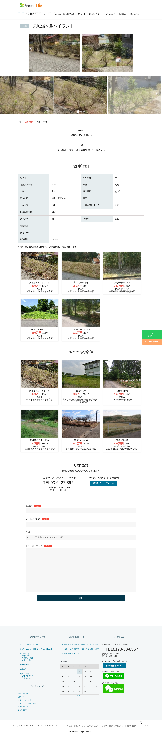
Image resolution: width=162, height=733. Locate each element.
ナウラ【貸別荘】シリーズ (34, 14)
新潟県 (90, 649)
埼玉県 (64, 649)
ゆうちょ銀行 (23, 710)
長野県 (64, 654)
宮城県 (70, 644)
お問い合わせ (134, 14)
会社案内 (122, 14)
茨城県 (82, 644)
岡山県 (76, 654)
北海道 (64, 644)
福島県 (76, 644)
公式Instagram (27, 678)
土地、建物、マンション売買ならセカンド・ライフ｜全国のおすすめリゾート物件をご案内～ (103, 726)
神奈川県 (83, 649)
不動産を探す (94, 14)
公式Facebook (23, 694)
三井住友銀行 (23, 707)
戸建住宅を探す (27, 658)
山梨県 (97, 649)
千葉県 (70, 649)
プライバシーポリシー (26, 700)
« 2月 (79, 695)
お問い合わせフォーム (103, 483)
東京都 (76, 649)
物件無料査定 (110, 14)
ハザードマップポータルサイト (29, 703)
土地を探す (26, 656)
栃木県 (89, 644)
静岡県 (70, 654)
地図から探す (27, 660)
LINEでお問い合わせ (29, 676)
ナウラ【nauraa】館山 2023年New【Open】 (67, 14)
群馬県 (95, 644)
